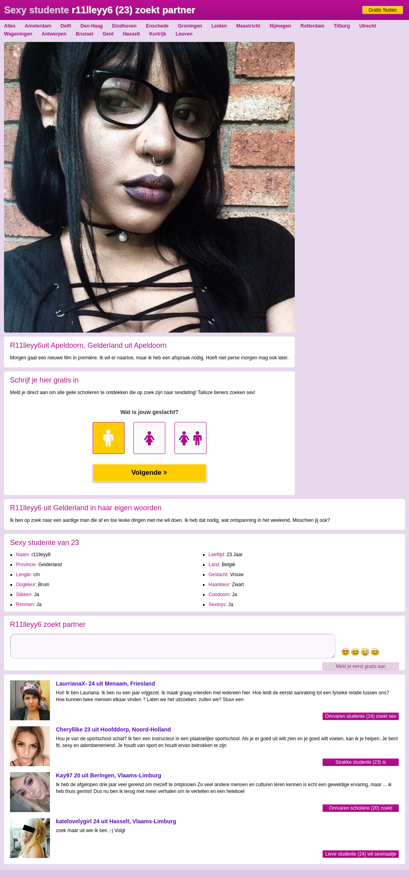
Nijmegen (280, 26)
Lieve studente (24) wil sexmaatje (360, 854)
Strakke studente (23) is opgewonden (361, 762)
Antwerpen (54, 34)
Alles (10, 26)
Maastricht (248, 26)
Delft (65, 26)
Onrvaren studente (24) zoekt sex (360, 716)
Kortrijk (158, 34)
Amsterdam (38, 26)
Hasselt (131, 34)
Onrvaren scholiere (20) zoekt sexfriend (360, 808)
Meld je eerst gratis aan (361, 666)
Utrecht (367, 26)
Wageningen (18, 34)
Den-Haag (91, 26)
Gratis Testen (383, 10)
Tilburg (342, 26)
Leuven (184, 34)
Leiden (219, 26)
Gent (108, 34)
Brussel (84, 34)
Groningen (190, 26)
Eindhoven (124, 26)
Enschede (157, 26)
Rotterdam (312, 26)
